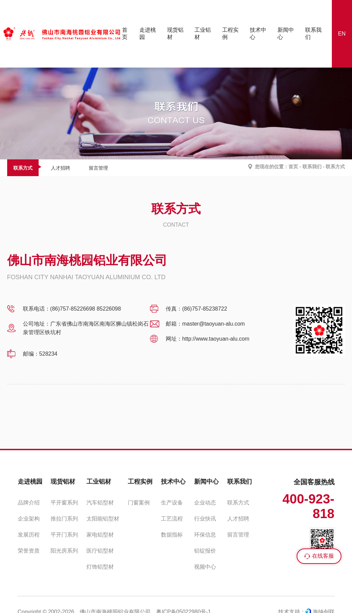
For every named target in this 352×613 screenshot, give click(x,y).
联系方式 (22, 168)
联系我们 (312, 166)
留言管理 (98, 168)
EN (342, 34)
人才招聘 (60, 168)
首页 (293, 166)
